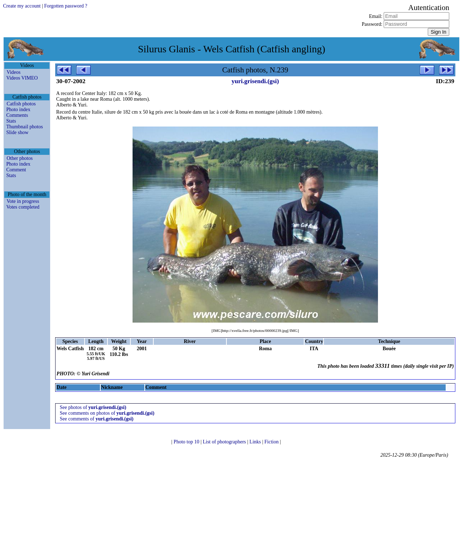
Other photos (19, 158)
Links (255, 441)
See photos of (93, 407)
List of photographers (225, 441)
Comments (17, 115)
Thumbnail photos (24, 126)
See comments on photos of (107, 413)
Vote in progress (22, 201)
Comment (16, 169)
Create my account (21, 6)
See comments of (97, 419)
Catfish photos (20, 103)
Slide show (17, 132)
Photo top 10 (187, 441)
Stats (11, 121)
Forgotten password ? (65, 6)
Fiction (272, 441)
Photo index (18, 109)
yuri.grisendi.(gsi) (255, 81)
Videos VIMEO (22, 78)
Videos (13, 72)
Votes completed (22, 207)
